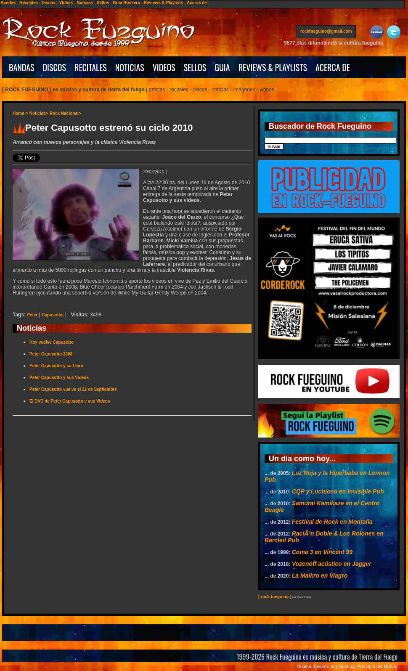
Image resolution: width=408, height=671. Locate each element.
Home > (20, 113)
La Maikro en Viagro (320, 575)
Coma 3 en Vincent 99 (322, 552)
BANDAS (21, 67)
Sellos (103, 2)
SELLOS (195, 67)
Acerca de (197, 2)
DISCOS (54, 67)
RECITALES (90, 67)
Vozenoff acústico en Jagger (331, 563)
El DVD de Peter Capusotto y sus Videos (69, 401)
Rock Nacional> (65, 113)
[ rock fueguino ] (274, 596)
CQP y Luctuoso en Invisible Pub (338, 491)
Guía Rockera (126, 2)
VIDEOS (164, 67)
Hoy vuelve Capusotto (51, 342)
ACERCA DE (332, 67)
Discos (49, 2)
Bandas (8, 2)
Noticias (85, 2)
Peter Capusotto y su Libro (56, 365)
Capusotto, (53, 315)
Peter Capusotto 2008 (50, 354)
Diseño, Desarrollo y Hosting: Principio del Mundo (347, 666)
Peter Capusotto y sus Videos (59, 377)
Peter (32, 315)
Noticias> (38, 113)
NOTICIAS (129, 67)
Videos (66, 2)
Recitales (28, 2)
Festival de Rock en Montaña (332, 521)
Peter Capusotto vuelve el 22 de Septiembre (73, 389)
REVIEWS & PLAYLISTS (272, 67)
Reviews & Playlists (163, 2)
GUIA (222, 67)
